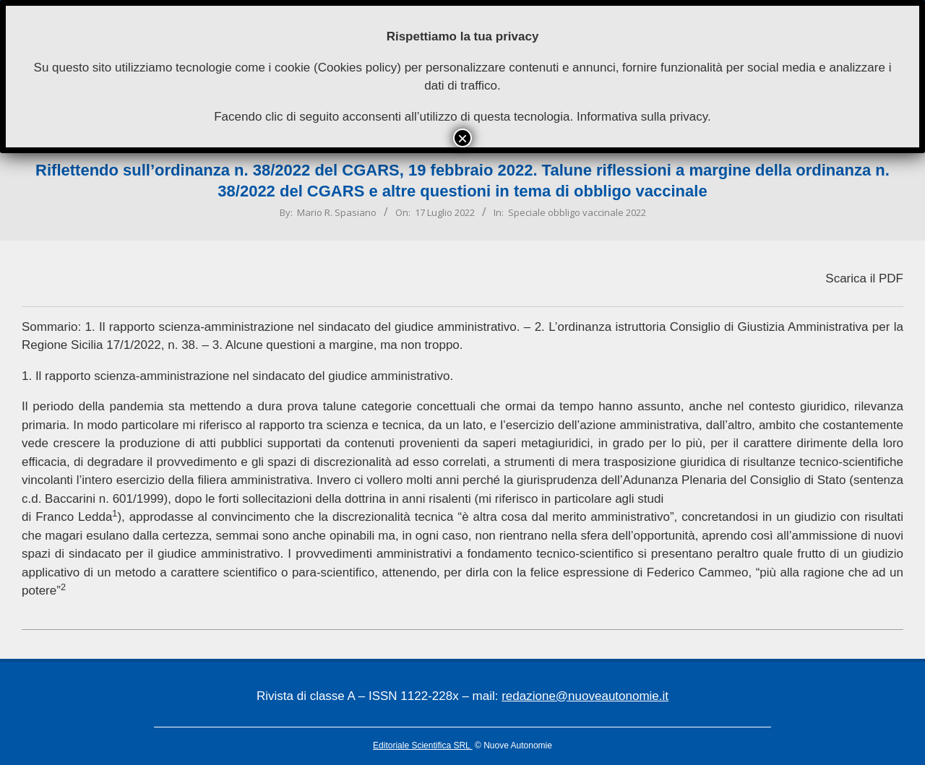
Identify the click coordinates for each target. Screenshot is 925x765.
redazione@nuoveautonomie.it (585, 696)
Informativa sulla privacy (642, 117)
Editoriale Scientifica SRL (423, 745)
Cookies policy (357, 67)
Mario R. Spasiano (337, 212)
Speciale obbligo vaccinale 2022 (577, 212)
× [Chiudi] (462, 138)
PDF (891, 278)
